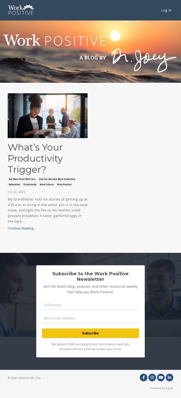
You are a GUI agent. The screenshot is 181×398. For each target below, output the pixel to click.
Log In (166, 10)
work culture (47, 184)
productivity (30, 184)
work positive (64, 184)
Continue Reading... (21, 228)
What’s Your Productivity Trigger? (35, 158)
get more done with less (22, 179)
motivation (14, 184)
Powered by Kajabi (161, 388)
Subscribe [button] (90, 333)
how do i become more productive (57, 179)
